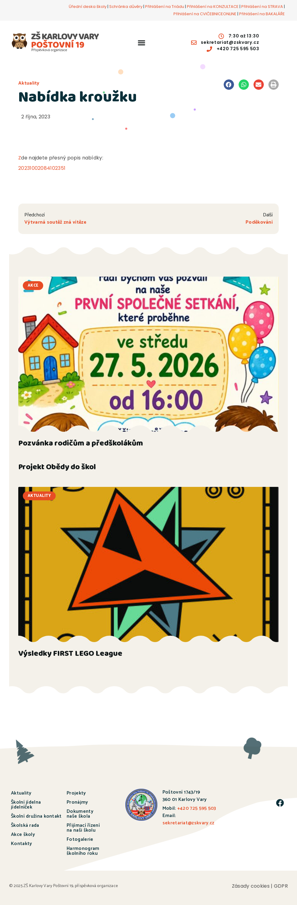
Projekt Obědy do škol (57, 468)
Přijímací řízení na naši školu (83, 827)
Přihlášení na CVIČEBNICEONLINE (204, 14)
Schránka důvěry (125, 6)
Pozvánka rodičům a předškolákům (80, 444)
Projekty (76, 793)
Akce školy (23, 834)
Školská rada (25, 825)
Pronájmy (77, 802)
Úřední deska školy (88, 6)
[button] (141, 42)
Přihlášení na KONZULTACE (213, 6)
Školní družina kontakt (36, 816)
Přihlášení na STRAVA (262, 6)
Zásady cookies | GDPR (260, 885)
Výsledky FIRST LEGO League (70, 654)
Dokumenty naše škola (80, 813)
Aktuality (29, 83)
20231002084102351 (41, 168)
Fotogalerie (80, 839)
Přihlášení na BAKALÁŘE (262, 14)
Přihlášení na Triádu (164, 6)
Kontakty (21, 844)
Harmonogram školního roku (83, 851)
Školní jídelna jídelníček (26, 804)
